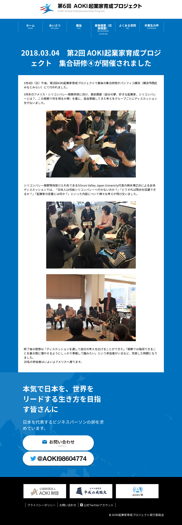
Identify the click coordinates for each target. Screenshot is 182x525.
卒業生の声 (151, 26)
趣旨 (79, 26)
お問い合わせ (67, 505)
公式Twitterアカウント (97, 505)
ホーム (30, 26)
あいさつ (54, 26)
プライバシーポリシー (41, 505)
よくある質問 (127, 26)
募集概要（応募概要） (103, 29)
